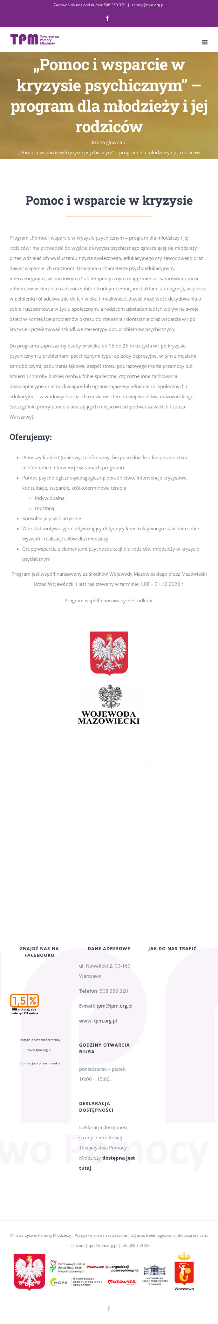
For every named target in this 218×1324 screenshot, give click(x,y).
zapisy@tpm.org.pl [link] (148, 5)
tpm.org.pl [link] (105, 1020)
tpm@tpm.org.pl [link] (115, 1006)
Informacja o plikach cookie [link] (39, 1063)
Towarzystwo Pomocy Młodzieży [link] (42, 1235)
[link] (107, 18)
